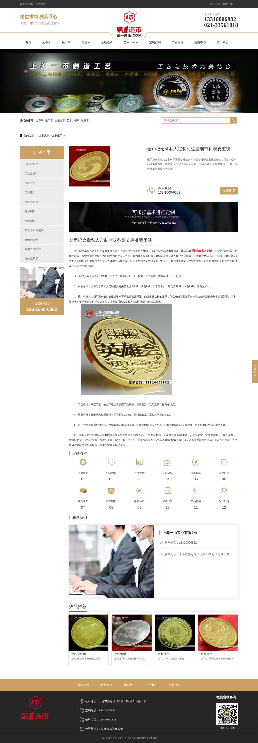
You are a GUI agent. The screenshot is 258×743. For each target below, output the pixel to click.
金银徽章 (107, 42)
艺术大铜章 (131, 42)
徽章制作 (30, 211)
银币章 (66, 42)
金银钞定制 (31, 239)
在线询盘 (228, 190)
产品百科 (177, 42)
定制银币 (30, 192)
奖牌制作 (30, 220)
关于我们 (222, 42)
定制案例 (155, 42)
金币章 (46, 42)
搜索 (233, 120)
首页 (28, 42)
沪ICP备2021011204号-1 (136, 738)
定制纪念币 (31, 164)
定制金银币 (31, 173)
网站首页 (84, 684)
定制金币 (57, 135)
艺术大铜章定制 (34, 230)
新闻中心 (200, 42)
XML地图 (153, 738)
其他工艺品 (31, 258)
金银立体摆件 (33, 249)
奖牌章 (85, 42)
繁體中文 (228, 4)
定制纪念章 (31, 201)
